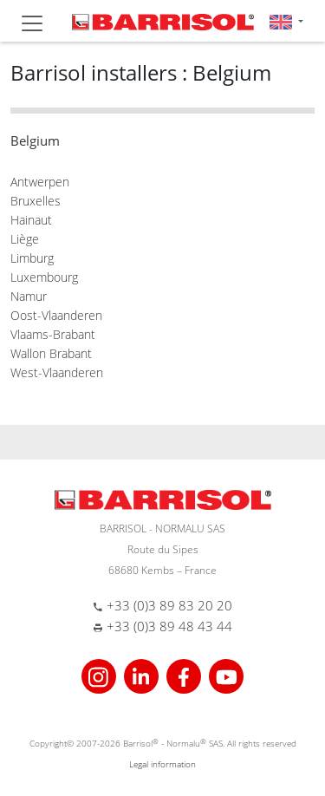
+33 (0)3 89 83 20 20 (169, 605)
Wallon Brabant (51, 353)
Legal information (162, 764)
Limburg (32, 258)
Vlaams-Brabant (52, 334)
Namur (28, 296)
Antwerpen (39, 181)
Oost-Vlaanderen (56, 315)
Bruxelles (35, 200)
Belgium (35, 140)
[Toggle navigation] (32, 23)
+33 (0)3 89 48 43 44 (169, 626)
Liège (24, 239)
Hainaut (31, 220)
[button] (286, 21)
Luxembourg (44, 277)
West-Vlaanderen (56, 372)
